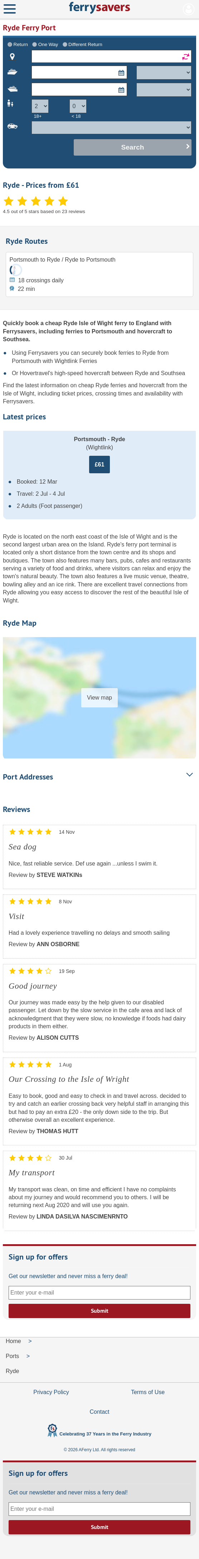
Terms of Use (148, 1392)
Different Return (85, 44)
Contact (99, 1412)
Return (21, 44)
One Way (48, 44)
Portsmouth (108, 331)
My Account (189, 9)
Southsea (16, 339)
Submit (99, 1311)
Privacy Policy (51, 1392)
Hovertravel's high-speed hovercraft (66, 373)
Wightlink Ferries (75, 361)
